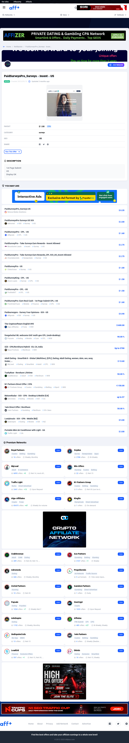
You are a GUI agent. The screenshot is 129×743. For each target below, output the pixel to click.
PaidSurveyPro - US (13, 266)
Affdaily (29, 2)
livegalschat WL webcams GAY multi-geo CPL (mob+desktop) (32, 335)
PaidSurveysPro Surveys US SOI (19, 220)
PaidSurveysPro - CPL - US (17, 232)
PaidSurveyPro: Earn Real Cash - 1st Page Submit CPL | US (31, 301)
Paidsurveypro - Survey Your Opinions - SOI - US (26, 312)
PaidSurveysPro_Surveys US (18, 209)
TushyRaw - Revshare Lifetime (19, 373)
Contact (75, 724)
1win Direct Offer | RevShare (17, 407)
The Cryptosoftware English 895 (19, 324)
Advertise (86, 724)
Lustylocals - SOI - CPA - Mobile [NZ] (21, 418)
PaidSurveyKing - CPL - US (17, 278)
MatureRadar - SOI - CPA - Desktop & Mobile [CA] (27, 395)
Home (8, 47)
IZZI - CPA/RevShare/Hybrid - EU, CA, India (24, 347)
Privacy (49, 724)
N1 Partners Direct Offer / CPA (18, 384)
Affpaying (17, 2)
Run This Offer (12, 152)
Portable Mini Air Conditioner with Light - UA (25, 430)
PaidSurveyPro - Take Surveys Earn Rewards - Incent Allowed (32, 243)
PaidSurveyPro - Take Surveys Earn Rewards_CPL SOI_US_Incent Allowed (38, 255)
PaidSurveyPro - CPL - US (16, 289)
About (40, 724)
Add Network (62, 724)
